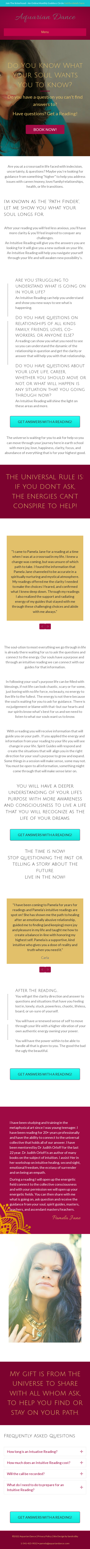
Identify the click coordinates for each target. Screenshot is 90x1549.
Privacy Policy (45, 1536)
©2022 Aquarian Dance (24, 1536)
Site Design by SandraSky (65, 1536)
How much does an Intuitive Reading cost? (38, 1462)
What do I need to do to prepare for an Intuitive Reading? (35, 1487)
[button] (45, 129)
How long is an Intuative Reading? (32, 1451)
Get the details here (74, 3)
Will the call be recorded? (26, 1474)
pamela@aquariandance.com (54, 1543)
